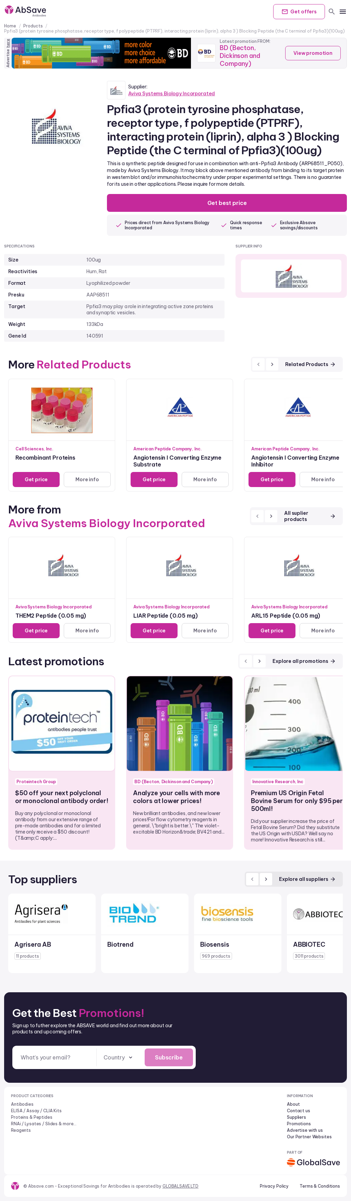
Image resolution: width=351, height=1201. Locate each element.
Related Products (310, 364)
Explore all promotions (304, 661)
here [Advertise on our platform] (7, 43)
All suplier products (310, 516)
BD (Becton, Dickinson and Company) (240, 56)
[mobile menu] (343, 12)
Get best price (227, 202)
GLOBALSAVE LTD (180, 1186)
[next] (272, 364)
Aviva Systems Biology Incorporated (171, 93)
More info (87, 479)
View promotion (312, 53)
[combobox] (118, 1057)
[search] (332, 12)
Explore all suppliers (307, 879)
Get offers (299, 11)
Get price (36, 479)
